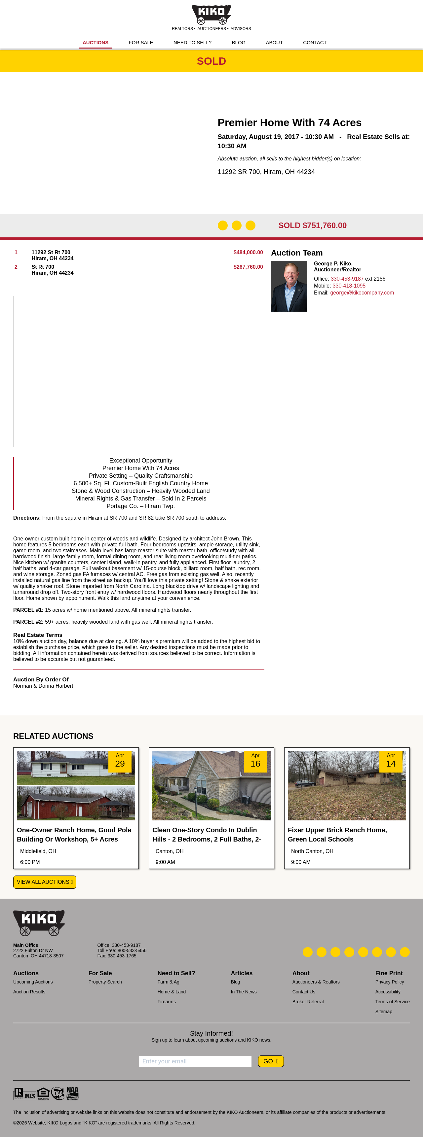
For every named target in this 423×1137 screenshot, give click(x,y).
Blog (235, 981)
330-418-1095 (349, 286)
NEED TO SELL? (192, 43)
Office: (321, 279)
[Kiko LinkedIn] (363, 952)
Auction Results (29, 991)
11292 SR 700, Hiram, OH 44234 (266, 171)
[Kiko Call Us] (308, 952)
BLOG (239, 43)
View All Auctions (43, 882)
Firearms (167, 1001)
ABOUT (274, 43)
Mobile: (322, 286)
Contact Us (303, 991)
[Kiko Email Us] (322, 952)
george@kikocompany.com (362, 292)
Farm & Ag (168, 981)
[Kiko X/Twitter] (377, 952)
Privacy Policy (389, 981)
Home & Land (172, 991)
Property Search (105, 981)
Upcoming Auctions (33, 981)
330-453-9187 (347, 279)
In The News (244, 991)
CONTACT (315, 43)
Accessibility (388, 991)
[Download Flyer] (223, 225)
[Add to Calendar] (250, 225)
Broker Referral (308, 1001)
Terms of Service (392, 1001)
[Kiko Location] (335, 952)
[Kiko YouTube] (391, 952)
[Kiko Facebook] (349, 952)
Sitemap (383, 1011)
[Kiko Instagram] (405, 952)
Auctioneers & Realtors (316, 981)
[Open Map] (237, 225)
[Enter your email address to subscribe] (195, 1061)
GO (269, 1061)
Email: (321, 292)
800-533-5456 (132, 950)
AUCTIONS (95, 43)
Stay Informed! (211, 1033)
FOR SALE (141, 43)
